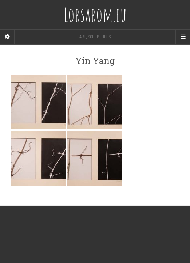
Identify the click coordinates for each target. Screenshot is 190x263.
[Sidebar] (7, 37)
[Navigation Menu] (182, 37)
